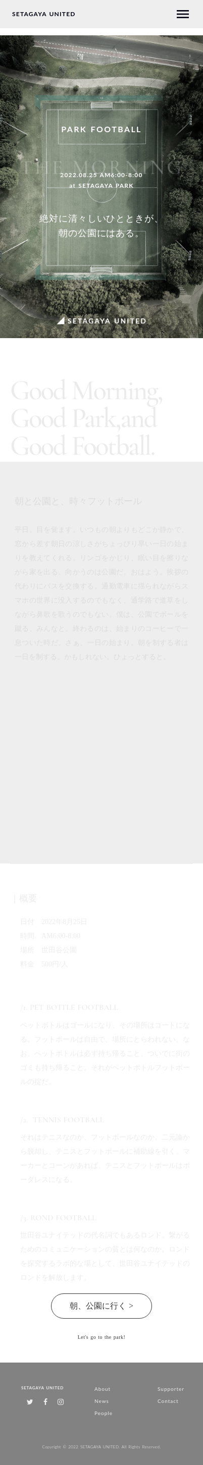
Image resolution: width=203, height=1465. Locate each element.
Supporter (171, 1389)
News (101, 1401)
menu (183, 14)
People (103, 1413)
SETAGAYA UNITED (44, 14)
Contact (168, 1401)
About (102, 1389)
